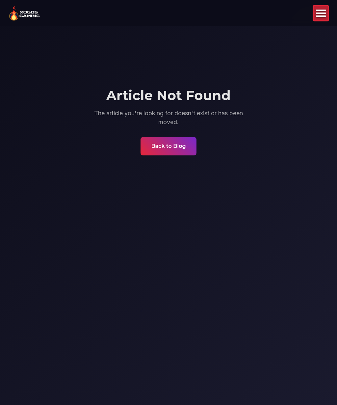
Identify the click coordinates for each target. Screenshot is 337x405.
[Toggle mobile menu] (321, 13)
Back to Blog (168, 146)
